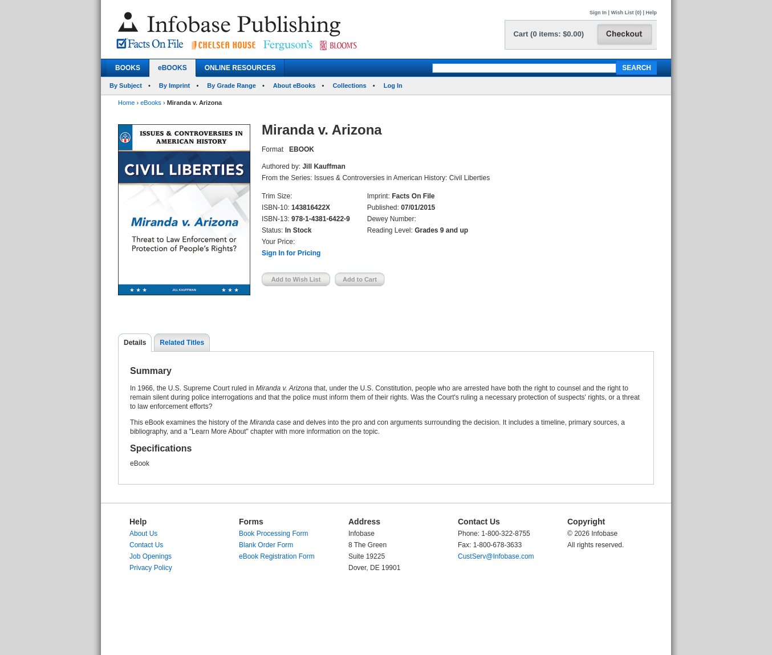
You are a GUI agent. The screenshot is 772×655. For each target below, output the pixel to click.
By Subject (125, 85)
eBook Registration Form (277, 556)
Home (126, 102)
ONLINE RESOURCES (240, 68)
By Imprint (174, 85)
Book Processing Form (273, 534)
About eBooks (294, 85)
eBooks (150, 102)
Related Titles (182, 343)
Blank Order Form (266, 545)
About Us (143, 534)
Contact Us (146, 545)
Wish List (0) (626, 12)
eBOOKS (172, 68)
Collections (349, 85)
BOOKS (127, 68)
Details (135, 343)
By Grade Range (231, 85)
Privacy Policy (150, 568)
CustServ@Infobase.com (496, 556)
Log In (393, 85)
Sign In (598, 12)
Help (651, 12)
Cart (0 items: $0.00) (548, 34)
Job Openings (150, 556)
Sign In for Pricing (291, 253)
